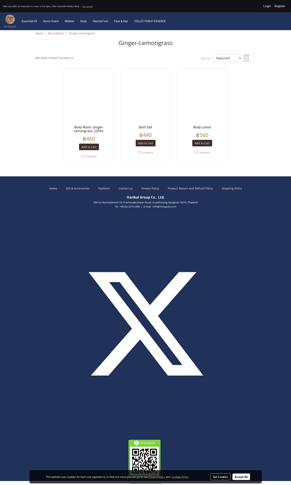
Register (280, 6)
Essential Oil (29, 21)
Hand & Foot (100, 21)
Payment (104, 188)
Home (53, 188)
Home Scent (51, 21)
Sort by (207, 58)
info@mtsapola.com (164, 206)
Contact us (126, 188)
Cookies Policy (180, 476)
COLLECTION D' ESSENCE (150, 21)
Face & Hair (121, 21)
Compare (91, 156)
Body (83, 21)
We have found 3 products (54, 58)
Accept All (241, 476)
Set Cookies (220, 476)
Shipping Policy (232, 188)
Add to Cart (89, 147)
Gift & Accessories (78, 188)
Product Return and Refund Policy (190, 188)
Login (267, 6)
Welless (69, 21)
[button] (175, 21)
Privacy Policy (150, 188)
